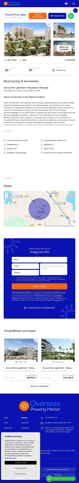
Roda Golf (58, 475)
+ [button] (6, 193)
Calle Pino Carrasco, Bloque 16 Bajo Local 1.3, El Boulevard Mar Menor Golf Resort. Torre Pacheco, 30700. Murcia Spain (59, 430)
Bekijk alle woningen (39, 386)
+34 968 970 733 (51, 418)
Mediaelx (47, 453)
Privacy (61, 451)
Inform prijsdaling (38, 16)
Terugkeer (69, 60)
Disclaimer (54, 451)
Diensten (25, 423)
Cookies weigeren (20, 474)
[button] (22, 60)
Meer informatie (10, 458)
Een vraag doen (57, 16)
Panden (24, 418)
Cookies (68, 451)
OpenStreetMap (58, 226)
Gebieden (25, 428)
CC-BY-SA (71, 226)
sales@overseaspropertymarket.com (58, 423)
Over (6, 423)
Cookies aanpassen (21, 468)
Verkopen (8, 428)
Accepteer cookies (20, 463)
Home (6, 418)
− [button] (6, 196)
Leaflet (45, 226)
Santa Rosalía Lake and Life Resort (58, 469)
